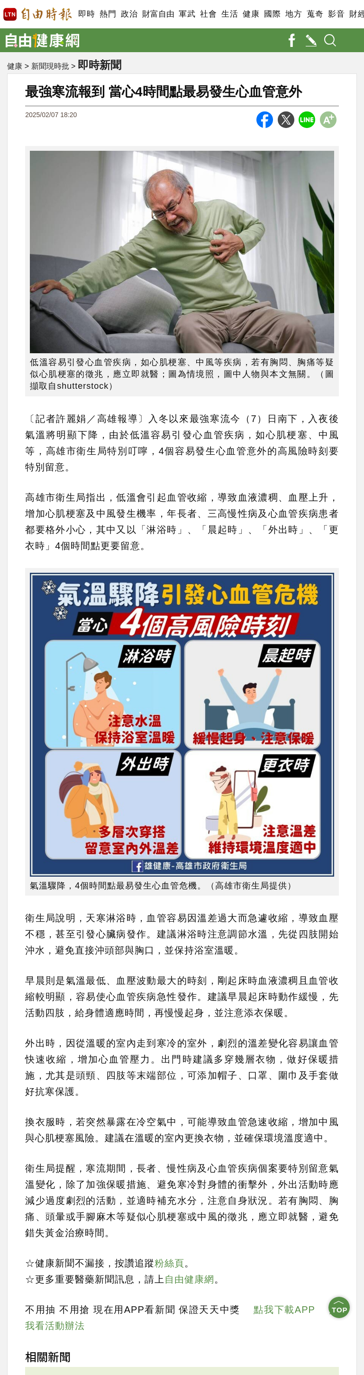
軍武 (187, 13)
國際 (272, 13)
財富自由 (158, 13)
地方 (293, 13)
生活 (229, 13)
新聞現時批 (50, 67)
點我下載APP (284, 1309)
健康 (251, 13)
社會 (208, 13)
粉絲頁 (169, 1263)
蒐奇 (315, 13)
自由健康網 (189, 1279)
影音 (336, 13)
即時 (86, 13)
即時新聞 (101, 65)
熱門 (108, 13)
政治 (129, 13)
